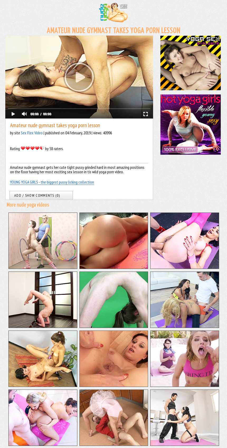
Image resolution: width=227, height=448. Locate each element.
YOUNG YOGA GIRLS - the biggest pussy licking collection (52, 182)
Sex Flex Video (32, 132)
